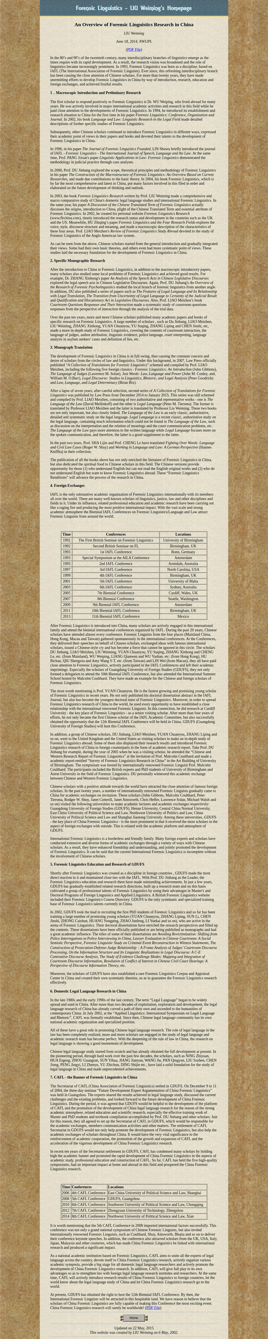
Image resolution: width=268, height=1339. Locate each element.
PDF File (134, 50)
